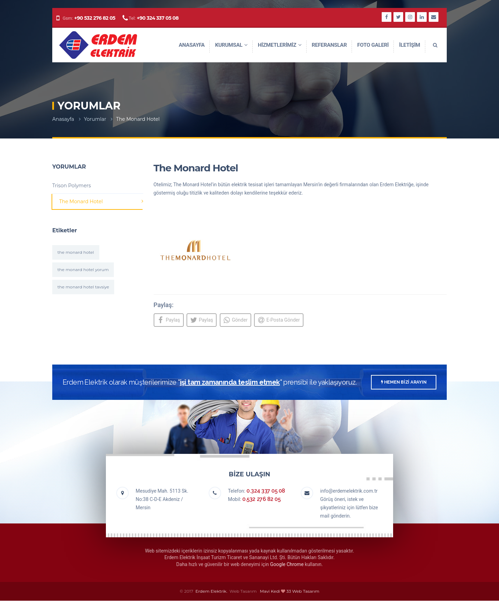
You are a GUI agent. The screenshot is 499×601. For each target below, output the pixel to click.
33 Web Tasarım (303, 591)
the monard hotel (75, 252)
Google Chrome (287, 564)
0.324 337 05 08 (265, 491)
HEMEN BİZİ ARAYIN (402, 383)
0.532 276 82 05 (261, 499)
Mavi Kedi (270, 591)
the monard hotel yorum (83, 269)
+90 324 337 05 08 (158, 20)
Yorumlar (95, 119)
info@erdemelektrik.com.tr (349, 491)
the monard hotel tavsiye (83, 286)
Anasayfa (63, 119)
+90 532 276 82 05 (94, 20)
